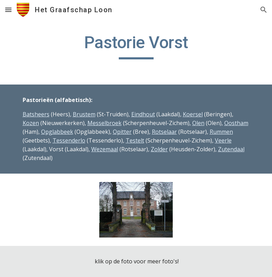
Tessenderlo (69, 140)
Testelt (135, 140)
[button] (8, 9)
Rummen (221, 132)
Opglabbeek (57, 132)
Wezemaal (104, 149)
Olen (198, 123)
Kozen (31, 123)
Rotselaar (164, 132)
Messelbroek (104, 123)
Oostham (236, 123)
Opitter (122, 132)
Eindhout (143, 114)
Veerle (223, 140)
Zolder (159, 149)
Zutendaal (231, 149)
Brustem (84, 114)
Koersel (193, 114)
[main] (136, 45)
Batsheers (36, 114)
